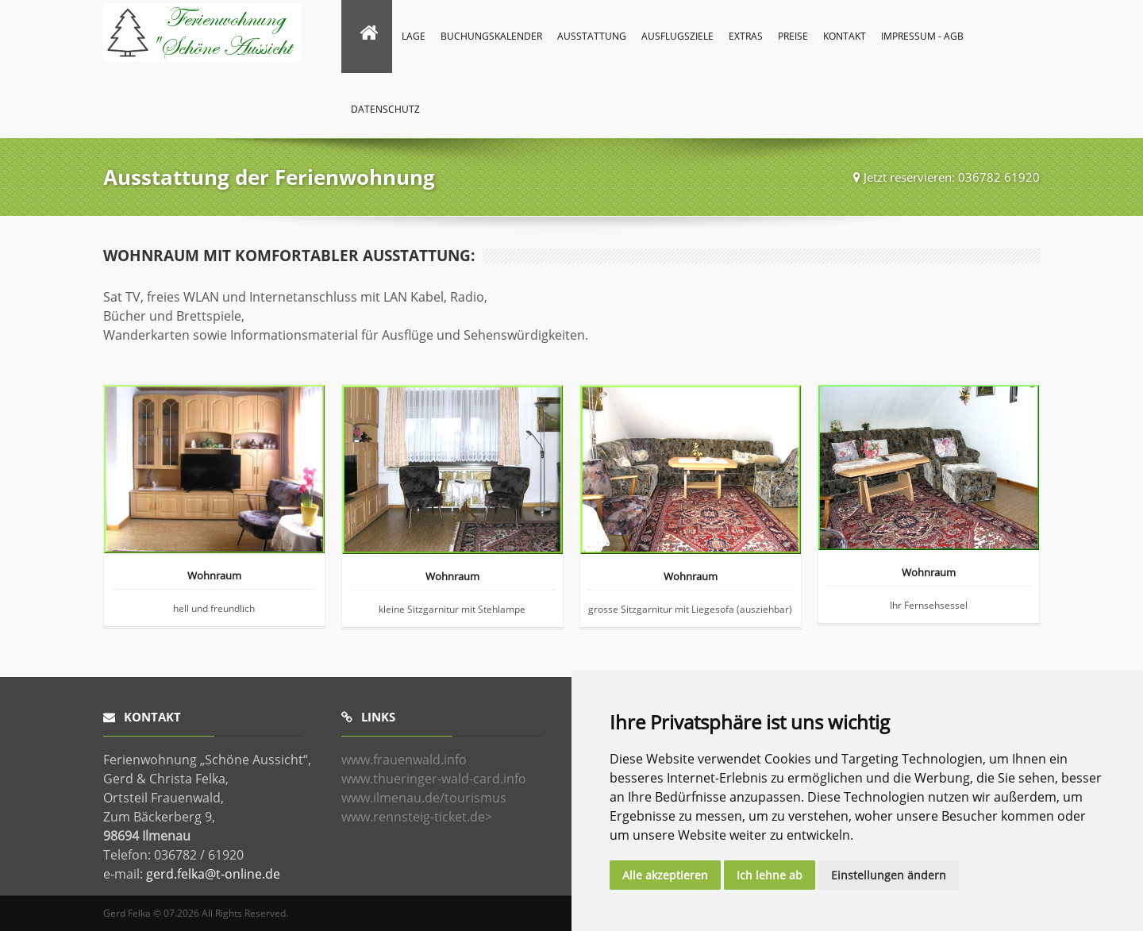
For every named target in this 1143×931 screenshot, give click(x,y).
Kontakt (844, 36)
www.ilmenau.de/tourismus (423, 797)
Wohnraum (214, 577)
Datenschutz (385, 109)
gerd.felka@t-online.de (213, 874)
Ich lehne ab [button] (769, 875)
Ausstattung (591, 36)
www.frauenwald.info (404, 759)
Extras (746, 36)
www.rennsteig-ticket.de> (416, 816)
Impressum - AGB (922, 36)
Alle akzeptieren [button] (665, 875)
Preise (793, 36)
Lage (413, 36)
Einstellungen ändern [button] (888, 875)
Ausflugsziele (677, 36)
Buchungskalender (491, 36)
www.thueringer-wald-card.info (433, 778)
